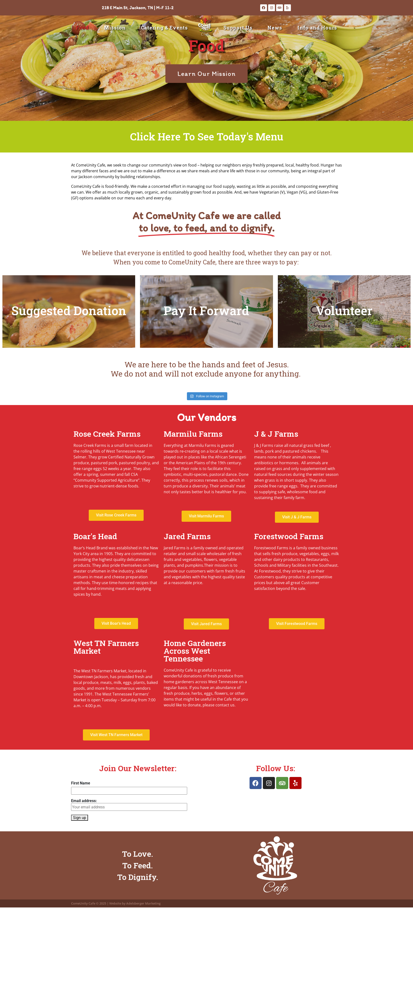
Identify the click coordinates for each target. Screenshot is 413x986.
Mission (115, 27)
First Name (80, 783)
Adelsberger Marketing (143, 903)
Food (82, 27)
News (274, 27)
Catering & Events (164, 27)
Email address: (129, 804)
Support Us (237, 27)
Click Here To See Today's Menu (206, 136)
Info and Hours (317, 27)
